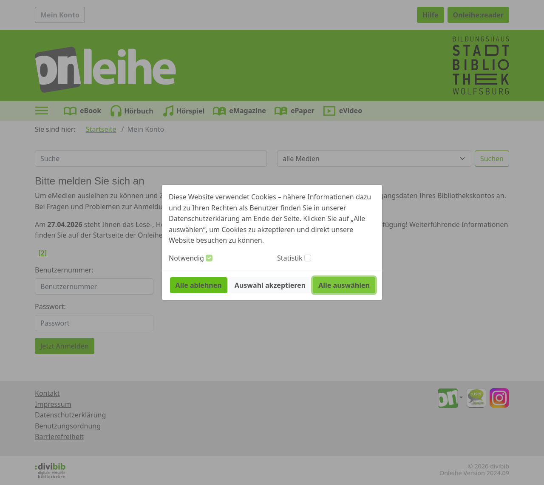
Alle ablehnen (199, 285)
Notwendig (186, 258)
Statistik (290, 258)
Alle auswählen (344, 285)
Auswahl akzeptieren (270, 285)
